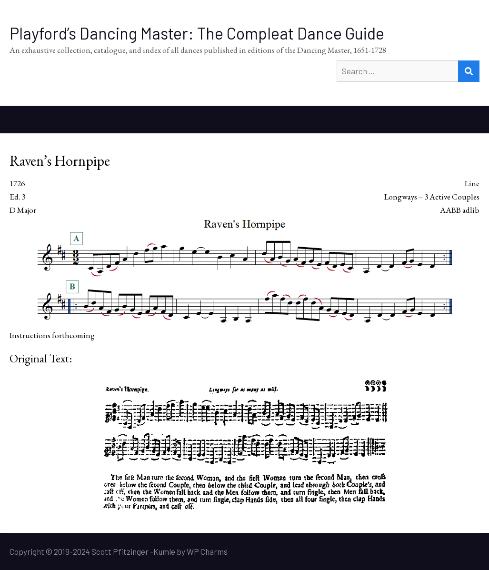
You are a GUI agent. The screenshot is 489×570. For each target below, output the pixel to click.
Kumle (164, 551)
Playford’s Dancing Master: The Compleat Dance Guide (197, 33)
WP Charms (207, 551)
